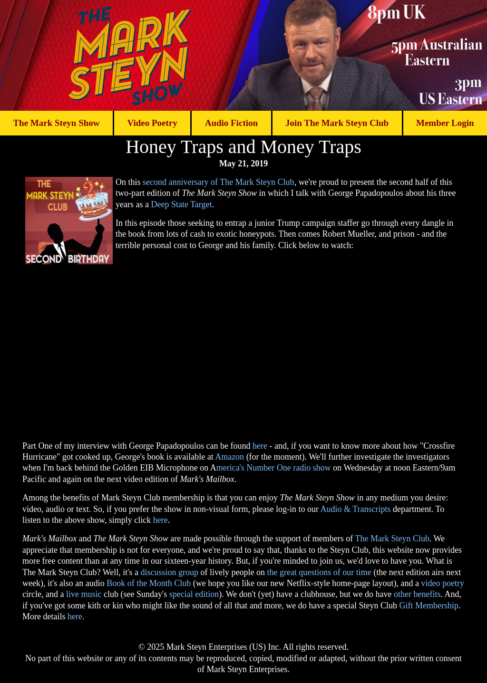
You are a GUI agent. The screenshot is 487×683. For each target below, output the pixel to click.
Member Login (445, 123)
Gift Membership (428, 605)
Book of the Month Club (149, 583)
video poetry (442, 583)
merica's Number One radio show (273, 467)
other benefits (417, 594)
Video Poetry (152, 123)
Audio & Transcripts (355, 509)
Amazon (229, 457)
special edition (194, 594)
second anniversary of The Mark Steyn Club (218, 182)
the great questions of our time (319, 572)
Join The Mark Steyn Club (337, 123)
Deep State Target (181, 204)
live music (84, 594)
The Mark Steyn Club (392, 538)
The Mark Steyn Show (56, 123)
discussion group (169, 572)
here (260, 446)
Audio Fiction (231, 123)
